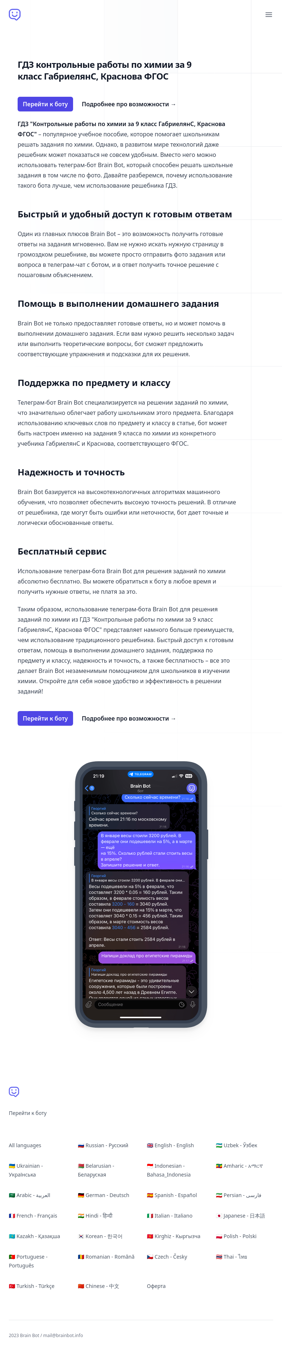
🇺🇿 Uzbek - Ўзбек (236, 1145)
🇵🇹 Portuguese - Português (28, 1261)
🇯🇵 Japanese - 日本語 (240, 1215)
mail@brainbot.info (63, 1335)
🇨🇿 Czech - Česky (167, 1256)
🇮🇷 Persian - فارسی (238, 1195)
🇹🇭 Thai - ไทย (231, 1256)
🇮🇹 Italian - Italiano (169, 1215)
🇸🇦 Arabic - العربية (29, 1195)
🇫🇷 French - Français (33, 1215)
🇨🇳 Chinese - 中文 (98, 1285)
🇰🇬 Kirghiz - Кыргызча (173, 1236)
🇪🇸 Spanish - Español (172, 1195)
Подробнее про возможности (129, 104)
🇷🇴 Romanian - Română (106, 1256)
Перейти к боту (45, 104)
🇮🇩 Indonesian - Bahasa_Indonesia (169, 1170)
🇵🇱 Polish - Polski (236, 1236)
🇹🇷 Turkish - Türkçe (31, 1285)
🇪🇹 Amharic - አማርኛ (239, 1165)
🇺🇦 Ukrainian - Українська (26, 1170)
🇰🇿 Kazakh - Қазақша (34, 1236)
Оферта (156, 1285)
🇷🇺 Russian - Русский (103, 1145)
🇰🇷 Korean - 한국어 (100, 1236)
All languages (25, 1145)
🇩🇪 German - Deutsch (103, 1195)
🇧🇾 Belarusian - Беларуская (96, 1170)
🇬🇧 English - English (170, 1145)
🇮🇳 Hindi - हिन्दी (95, 1215)
